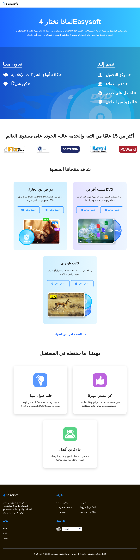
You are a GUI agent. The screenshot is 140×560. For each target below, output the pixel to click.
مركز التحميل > (118, 75)
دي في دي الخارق (40, 189)
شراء (5, 533)
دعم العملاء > (117, 84)
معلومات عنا (62, 502)
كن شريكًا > (20, 84)
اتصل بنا (83, 502)
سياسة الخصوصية (64, 507)
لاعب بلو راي (70, 263)
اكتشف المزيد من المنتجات (70, 334)
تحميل (5, 538)
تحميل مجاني (28, 210)
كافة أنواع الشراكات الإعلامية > (36, 75)
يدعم (5, 528)
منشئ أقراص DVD (99, 189)
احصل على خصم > (121, 93)
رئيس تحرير (61, 512)
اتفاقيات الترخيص (88, 512)
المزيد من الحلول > (121, 102)
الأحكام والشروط (88, 507)
